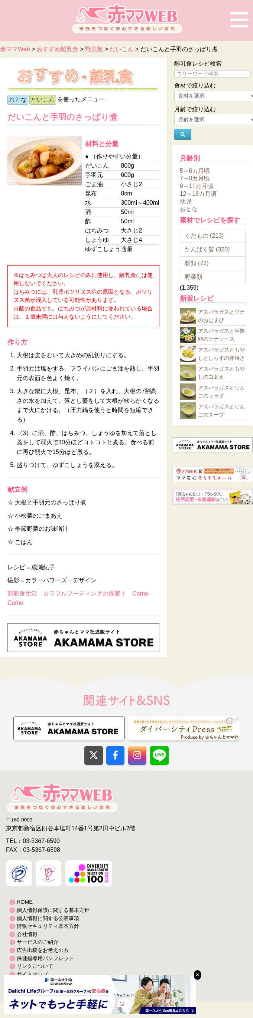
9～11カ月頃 (197, 186)
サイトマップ (32, 974)
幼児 (186, 201)
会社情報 (27, 934)
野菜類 (193, 277)
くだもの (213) (204, 236)
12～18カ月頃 (198, 194)
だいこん (43, 99)
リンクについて (35, 966)
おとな (18, 99)
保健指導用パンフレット (45, 958)
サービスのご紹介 (37, 942)
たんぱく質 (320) (207, 249)
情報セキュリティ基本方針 (48, 926)
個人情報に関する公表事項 (48, 918)
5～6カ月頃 (195, 170)
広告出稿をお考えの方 (43, 950)
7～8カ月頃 (195, 178)
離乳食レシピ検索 (198, 63)
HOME (25, 902)
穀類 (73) (197, 263)
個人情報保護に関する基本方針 (53, 910)
